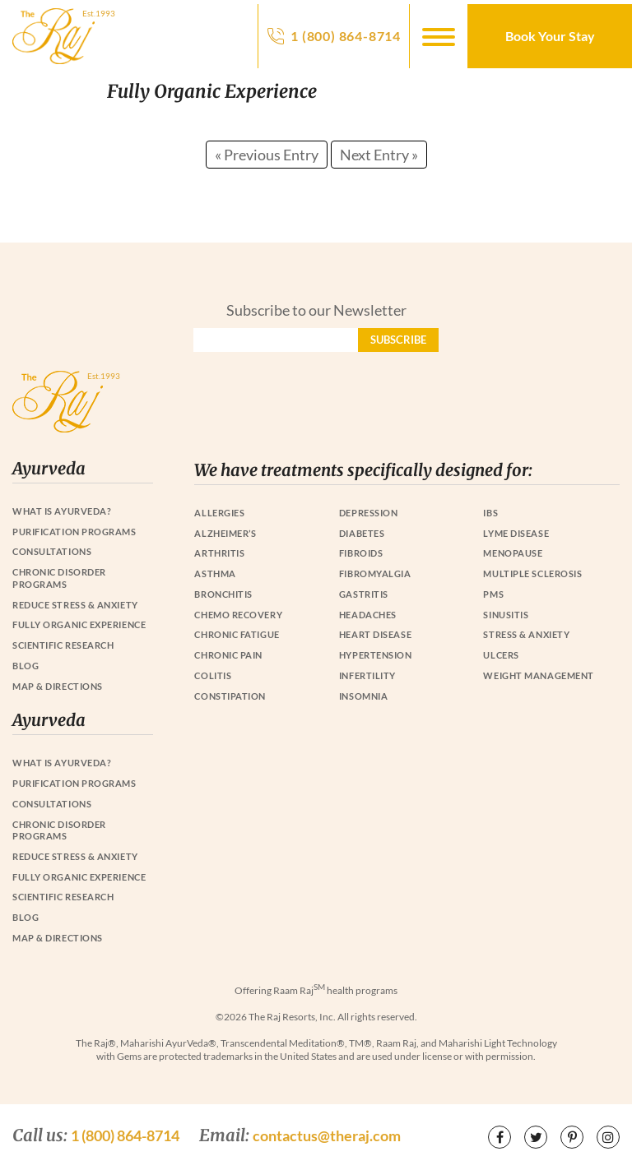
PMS (493, 594)
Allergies (219, 512)
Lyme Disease (516, 533)
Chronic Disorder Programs (59, 578)
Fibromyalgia (375, 573)
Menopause (512, 553)
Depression (368, 512)
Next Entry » (379, 155)
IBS (490, 512)
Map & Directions (57, 686)
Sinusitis (505, 614)
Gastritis (363, 594)
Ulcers (500, 655)
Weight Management (538, 675)
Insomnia (363, 696)
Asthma (214, 573)
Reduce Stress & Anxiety (75, 604)
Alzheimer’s (225, 533)
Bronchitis (223, 594)
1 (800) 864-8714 (345, 36)
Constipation (230, 696)
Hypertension (375, 655)
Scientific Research (63, 645)
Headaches (368, 614)
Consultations (51, 551)
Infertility (367, 675)
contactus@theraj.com (327, 1135)
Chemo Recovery (238, 614)
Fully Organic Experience (79, 624)
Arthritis (219, 553)
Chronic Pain (228, 655)
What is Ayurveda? (61, 511)
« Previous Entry (266, 155)
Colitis (212, 675)
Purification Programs (74, 531)
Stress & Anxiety (526, 634)
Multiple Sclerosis (532, 573)
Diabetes (361, 533)
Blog (25, 665)
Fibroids (361, 553)
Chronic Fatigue (236, 634)
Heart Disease (375, 634)
